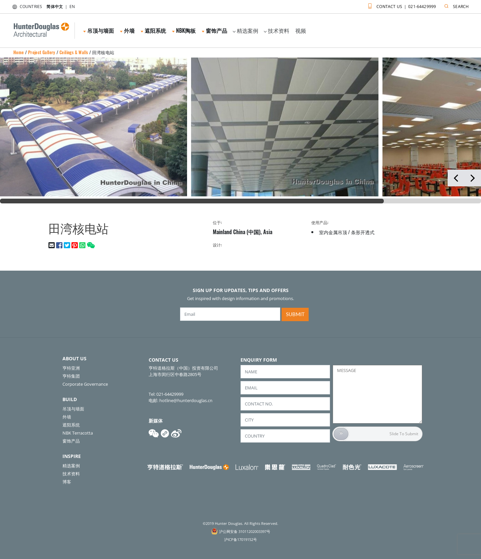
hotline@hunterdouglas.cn (185, 400)
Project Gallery (41, 52)
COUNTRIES (26, 6)
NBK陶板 (184, 30)
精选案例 (245, 30)
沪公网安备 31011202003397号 (244, 531)
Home (18, 52)
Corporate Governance (85, 384)
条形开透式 (362, 232)
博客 (66, 482)
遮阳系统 (153, 30)
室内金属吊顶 (333, 232)
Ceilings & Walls (73, 52)
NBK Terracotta (77, 433)
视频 (300, 30)
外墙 (127, 30)
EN (72, 6)
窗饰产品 (214, 30)
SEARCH (455, 5)
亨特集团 (71, 376)
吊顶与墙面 (98, 30)
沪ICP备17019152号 (240, 539)
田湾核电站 (103, 52)
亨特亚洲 (71, 368)
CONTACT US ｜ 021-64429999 (400, 5)
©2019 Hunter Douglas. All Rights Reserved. (240, 523)
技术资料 (276, 30)
